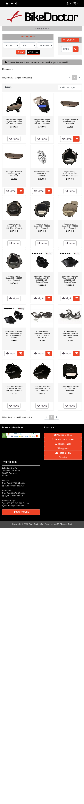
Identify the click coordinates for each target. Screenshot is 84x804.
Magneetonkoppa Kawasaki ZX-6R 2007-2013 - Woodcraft (14, 278)
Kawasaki (63, 62)
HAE (21, 52)
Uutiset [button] (63, 457)
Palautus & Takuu (63, 435)
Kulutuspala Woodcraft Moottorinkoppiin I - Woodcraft (70, 121)
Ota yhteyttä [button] (21, 512)
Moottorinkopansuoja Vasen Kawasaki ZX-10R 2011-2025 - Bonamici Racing (70, 279)
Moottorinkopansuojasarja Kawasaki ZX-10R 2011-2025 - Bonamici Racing (14, 334)
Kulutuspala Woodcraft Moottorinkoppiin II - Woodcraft (14, 174)
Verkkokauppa (16, 62)
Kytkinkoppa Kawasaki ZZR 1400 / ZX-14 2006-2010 (42, 174)
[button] (68, 3)
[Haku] (67, 49)
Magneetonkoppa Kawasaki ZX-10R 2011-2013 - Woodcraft (14, 226)
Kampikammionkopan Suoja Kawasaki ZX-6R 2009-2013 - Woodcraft (42, 121)
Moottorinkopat (49, 62)
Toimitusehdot (62, 444)
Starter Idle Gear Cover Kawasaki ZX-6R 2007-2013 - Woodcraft (41, 388)
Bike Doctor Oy (36, 524)
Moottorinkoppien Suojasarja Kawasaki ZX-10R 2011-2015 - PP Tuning (42, 334)
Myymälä (63, 448)
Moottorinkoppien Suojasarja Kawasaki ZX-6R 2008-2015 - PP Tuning (70, 334)
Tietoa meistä (63, 453)
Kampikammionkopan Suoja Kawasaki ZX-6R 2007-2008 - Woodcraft (14, 121)
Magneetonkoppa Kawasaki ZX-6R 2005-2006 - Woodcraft (69, 226)
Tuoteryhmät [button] (41, 28)
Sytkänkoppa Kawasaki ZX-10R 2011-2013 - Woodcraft (69, 388)
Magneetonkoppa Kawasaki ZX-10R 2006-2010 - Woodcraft (70, 174)
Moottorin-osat (32, 62)
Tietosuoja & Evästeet (63, 439)
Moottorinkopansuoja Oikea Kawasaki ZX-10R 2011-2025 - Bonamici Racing (42, 279)
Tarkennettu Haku (70, 40)
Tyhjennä (33, 52)
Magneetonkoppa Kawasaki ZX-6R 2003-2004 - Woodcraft (42, 226)
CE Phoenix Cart (64, 524)
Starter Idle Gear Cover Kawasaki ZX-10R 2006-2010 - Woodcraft (14, 388)
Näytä (14, 139)
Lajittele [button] (8, 87)
